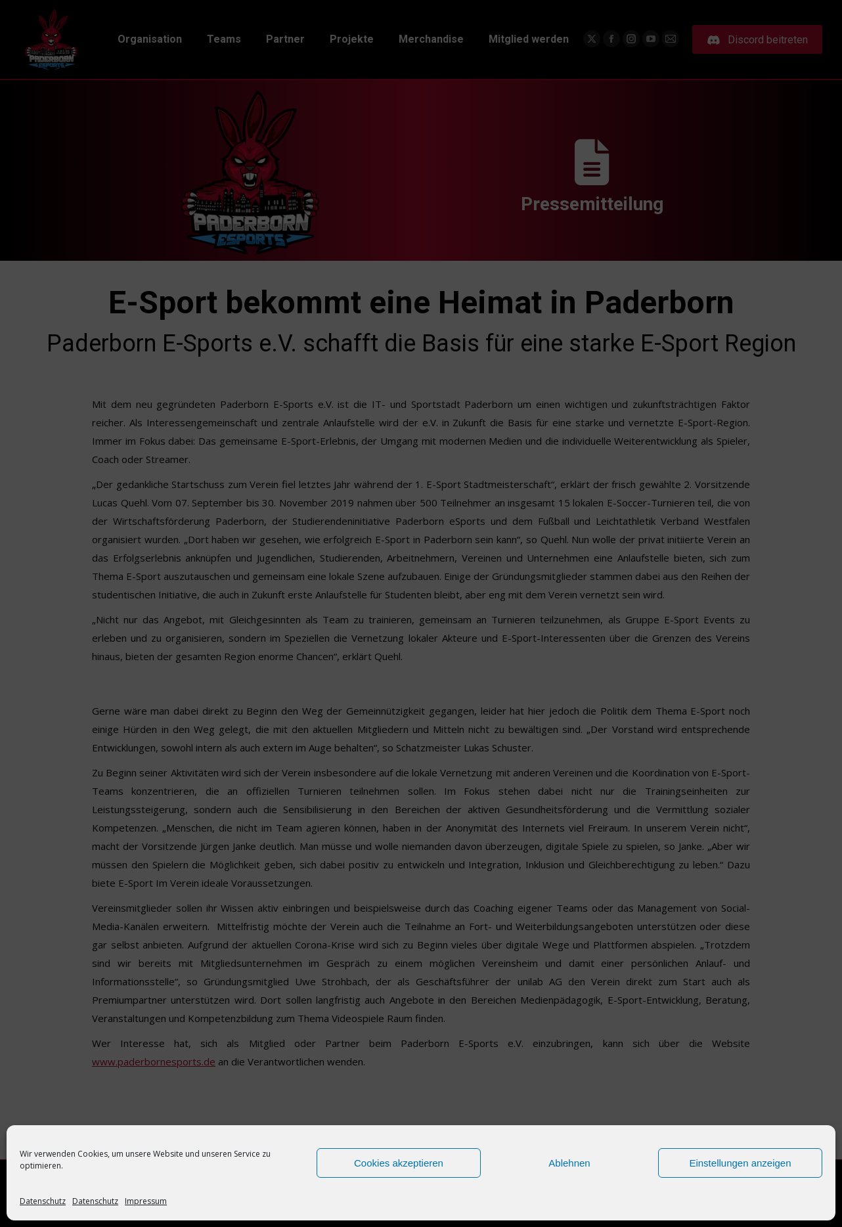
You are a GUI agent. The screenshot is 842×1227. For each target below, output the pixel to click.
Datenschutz (43, 1201)
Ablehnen (569, 1163)
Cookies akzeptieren (398, 1163)
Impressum (146, 1201)
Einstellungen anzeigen (740, 1163)
